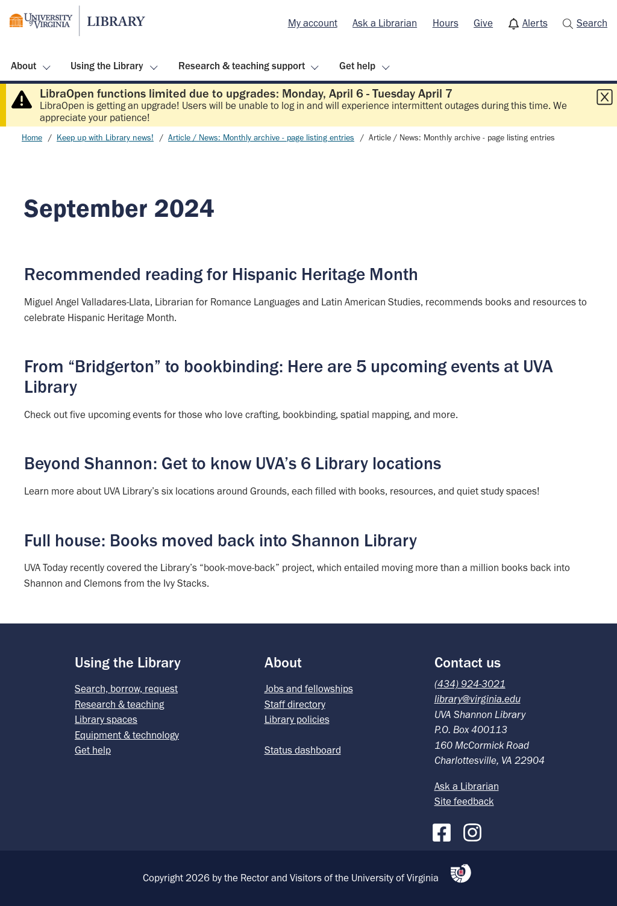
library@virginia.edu (477, 699)
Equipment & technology (127, 735)
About (23, 66)
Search (592, 23)
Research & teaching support (241, 66)
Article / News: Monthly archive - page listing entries (261, 138)
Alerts (535, 23)
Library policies (297, 719)
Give (483, 23)
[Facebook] (444, 830)
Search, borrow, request (126, 689)
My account (312, 23)
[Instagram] (475, 830)
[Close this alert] (604, 97)
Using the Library (106, 66)
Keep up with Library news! (105, 138)
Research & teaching (119, 704)
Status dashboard (303, 750)
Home (32, 138)
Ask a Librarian (384, 23)
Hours (446, 23)
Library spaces (106, 719)
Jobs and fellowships (309, 689)
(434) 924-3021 (470, 684)
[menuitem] (312, 23)
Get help (357, 66)
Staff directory (295, 704)
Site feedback (464, 801)
